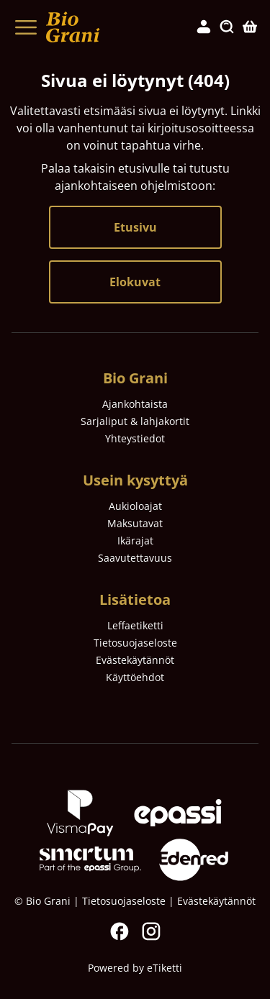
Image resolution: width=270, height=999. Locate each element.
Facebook (119, 931)
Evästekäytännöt (135, 660)
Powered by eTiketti (135, 968)
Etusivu (135, 227)
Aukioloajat (135, 506)
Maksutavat (135, 523)
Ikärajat (135, 540)
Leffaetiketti (135, 625)
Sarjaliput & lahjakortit (135, 421)
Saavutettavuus (135, 558)
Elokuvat (135, 282)
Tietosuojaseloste (135, 642)
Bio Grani (135, 378)
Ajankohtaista (135, 404)
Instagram (151, 931)
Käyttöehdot (135, 677)
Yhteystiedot (135, 438)
